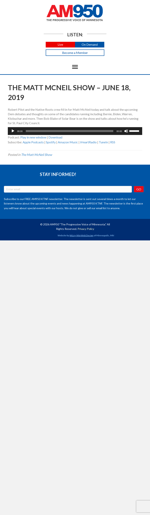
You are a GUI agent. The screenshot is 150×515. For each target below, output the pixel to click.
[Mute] (126, 131)
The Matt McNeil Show (36, 154)
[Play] (13, 131)
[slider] (69, 131)
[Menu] (75, 67)
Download (55, 137)
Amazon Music (68, 142)
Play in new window (33, 137)
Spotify (51, 142)
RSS (112, 142)
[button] (60, 44)
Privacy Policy (86, 228)
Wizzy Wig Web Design (81, 235)
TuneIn (103, 142)
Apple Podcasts (33, 142)
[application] (75, 131)
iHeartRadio (88, 142)
